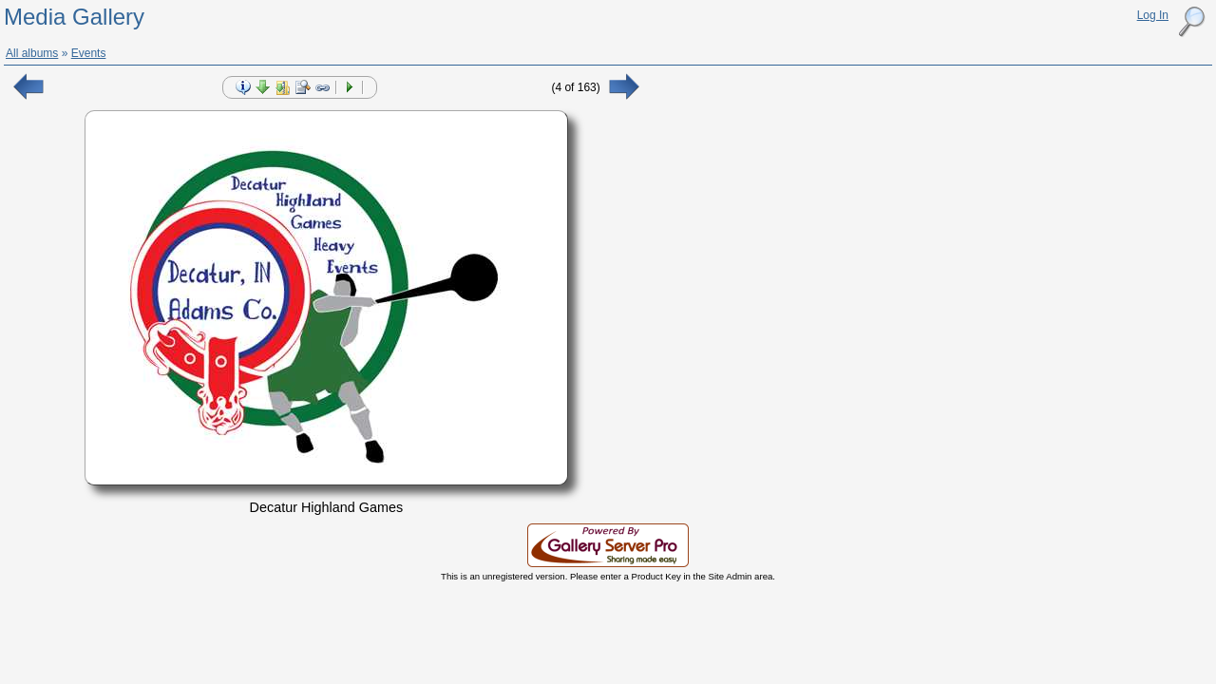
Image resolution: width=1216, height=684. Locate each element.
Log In (1152, 15)
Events (88, 53)
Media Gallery (74, 16)
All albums (32, 53)
